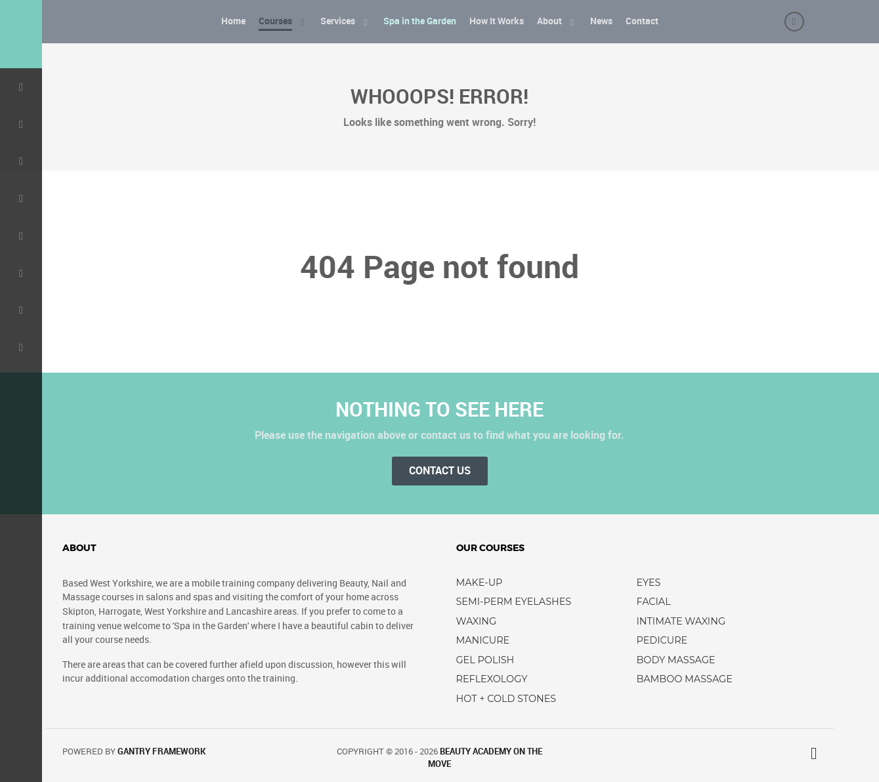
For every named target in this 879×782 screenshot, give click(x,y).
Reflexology (492, 679)
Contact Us (440, 470)
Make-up (479, 582)
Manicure (483, 640)
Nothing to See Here (439, 409)
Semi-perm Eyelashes (514, 601)
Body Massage (676, 660)
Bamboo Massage (685, 679)
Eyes (649, 582)
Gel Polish (485, 660)
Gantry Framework (161, 751)
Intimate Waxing (681, 621)
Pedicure (662, 640)
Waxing (476, 621)
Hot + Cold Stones (506, 699)
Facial (654, 601)
